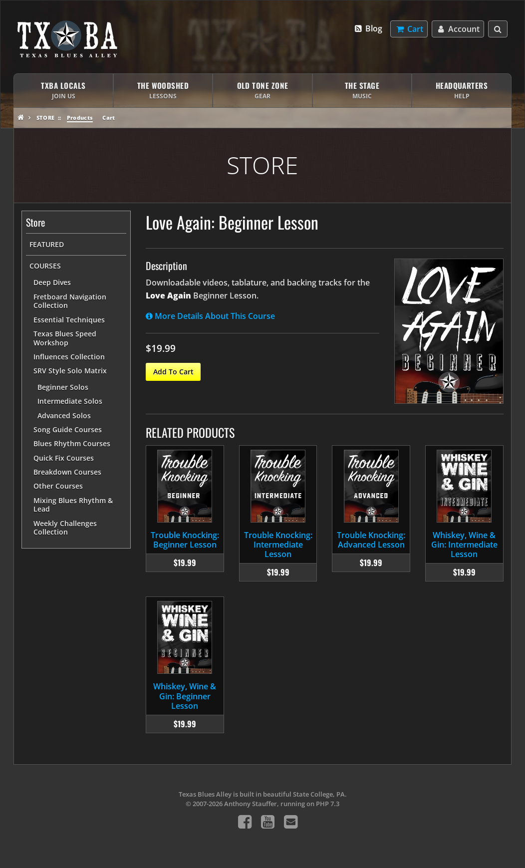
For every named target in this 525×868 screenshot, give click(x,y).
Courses (45, 266)
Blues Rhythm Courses (71, 443)
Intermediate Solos (69, 401)
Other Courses (58, 486)
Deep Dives (52, 282)
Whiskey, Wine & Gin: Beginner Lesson (184, 696)
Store (45, 117)
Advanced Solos (64, 415)
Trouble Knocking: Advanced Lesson (371, 540)
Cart (108, 117)
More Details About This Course (210, 315)
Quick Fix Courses (63, 458)
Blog (368, 28)
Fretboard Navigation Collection (69, 301)
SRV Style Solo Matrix (70, 370)
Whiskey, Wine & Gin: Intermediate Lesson (464, 545)
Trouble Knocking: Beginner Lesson (185, 540)
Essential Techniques (69, 319)
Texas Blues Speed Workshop (64, 338)
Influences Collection (69, 356)
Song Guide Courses (67, 429)
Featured (46, 244)
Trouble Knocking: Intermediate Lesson (278, 545)
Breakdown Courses (67, 472)
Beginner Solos (62, 387)
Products (80, 117)
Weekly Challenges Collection (65, 528)
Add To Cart (173, 371)
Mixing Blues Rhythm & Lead (73, 505)
